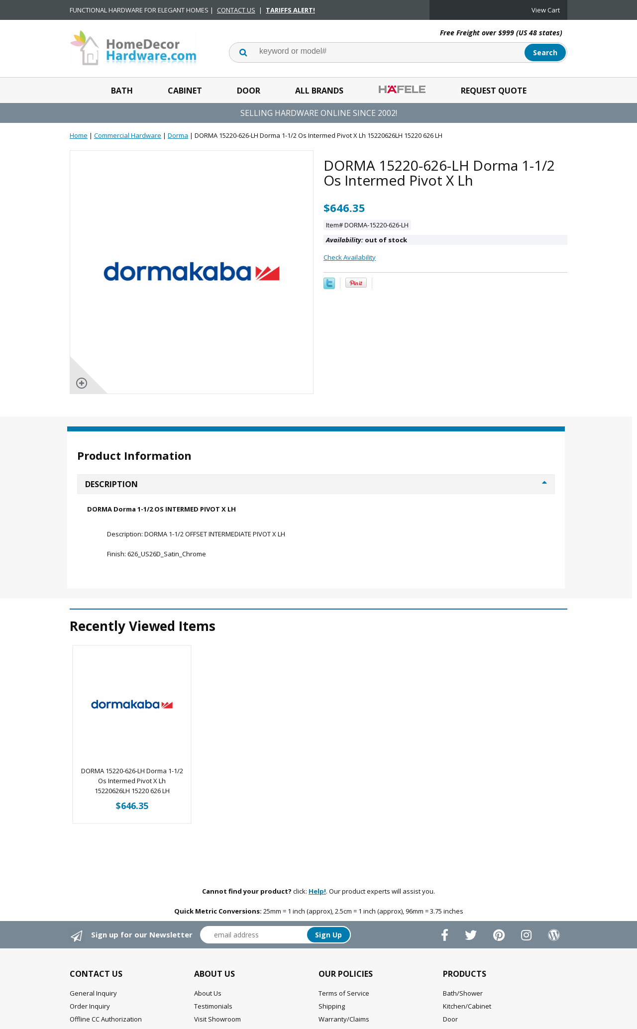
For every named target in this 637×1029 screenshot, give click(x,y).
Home (79, 135)
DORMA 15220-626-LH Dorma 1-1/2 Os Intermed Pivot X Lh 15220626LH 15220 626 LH (132, 780)
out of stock (366, 239)
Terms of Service (343, 993)
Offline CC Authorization (106, 1019)
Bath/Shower (463, 993)
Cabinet (185, 90)
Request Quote (494, 90)
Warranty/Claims (343, 1019)
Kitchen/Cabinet (467, 1006)
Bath (122, 90)
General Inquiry (93, 993)
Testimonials (213, 1006)
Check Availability (349, 257)
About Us (207, 993)
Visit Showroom (217, 1019)
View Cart (545, 9)
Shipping (331, 1006)
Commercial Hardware (127, 135)
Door (248, 90)
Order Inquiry (90, 1006)
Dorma (178, 135)
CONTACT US (236, 9)
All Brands (319, 90)
